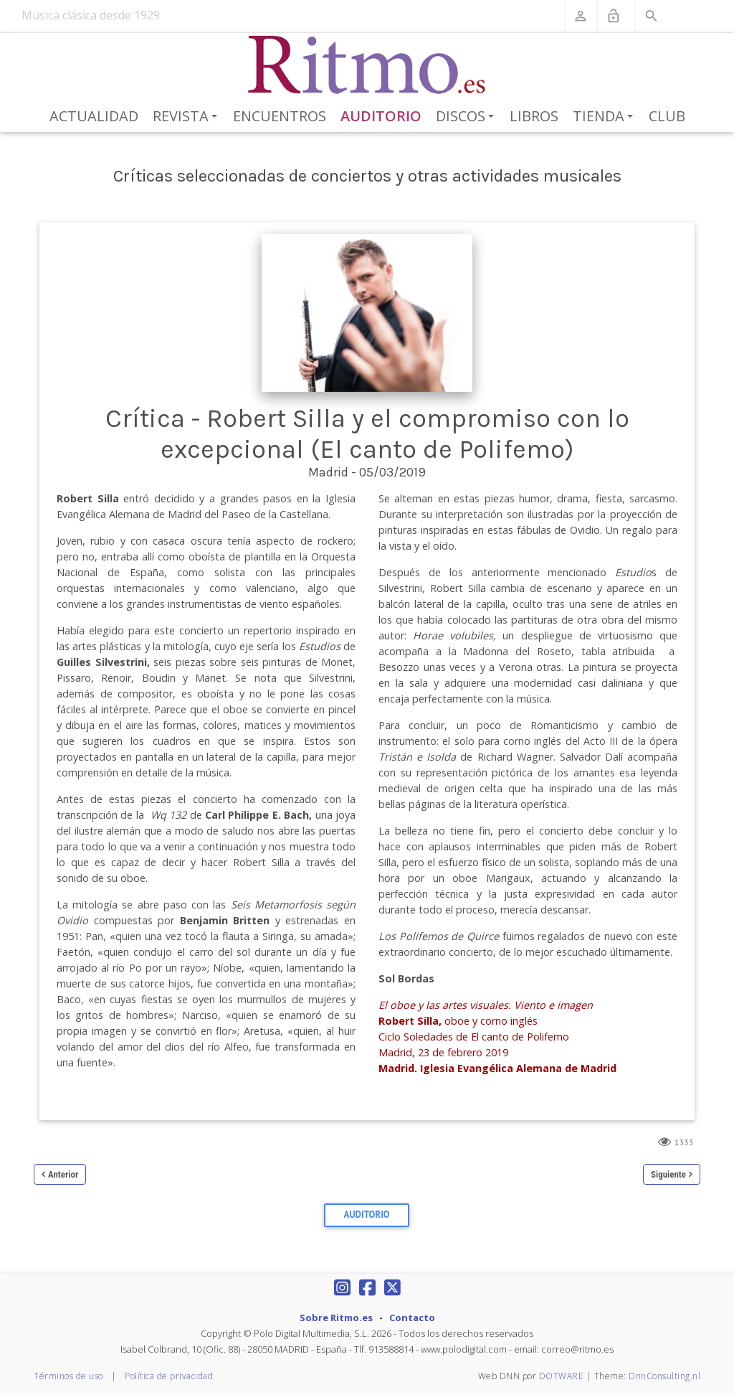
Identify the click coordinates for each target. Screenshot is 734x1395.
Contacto (412, 1317)
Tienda (605, 117)
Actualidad (93, 116)
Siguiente (668, 1174)
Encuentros (279, 116)
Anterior (63, 1174)
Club (667, 116)
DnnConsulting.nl (664, 1376)
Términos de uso (68, 1376)
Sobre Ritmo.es (336, 1317)
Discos (467, 117)
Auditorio (380, 116)
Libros (534, 116)
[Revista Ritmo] (367, 65)
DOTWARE (561, 1376)
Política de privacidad (169, 1376)
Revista (187, 117)
